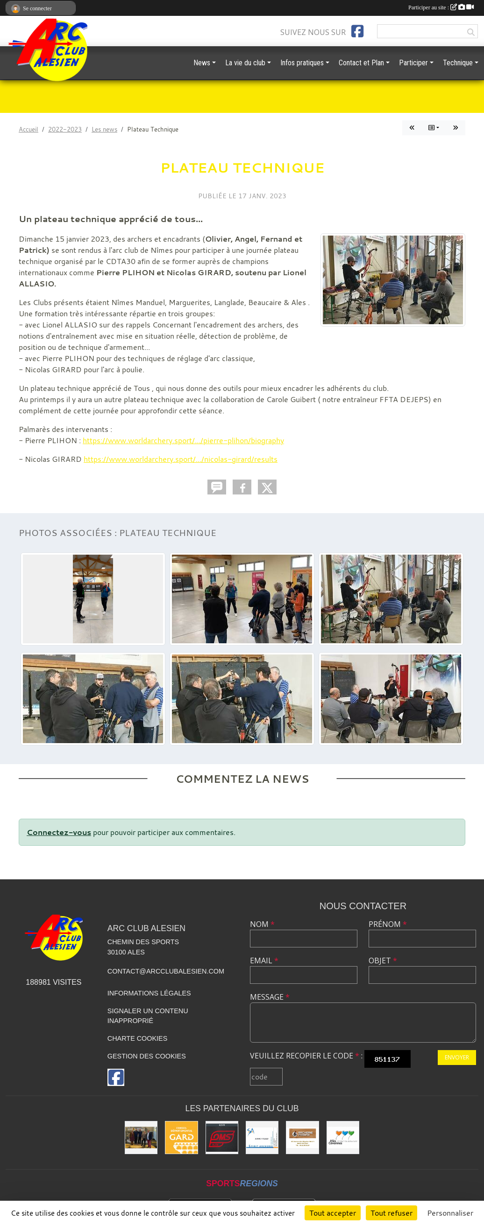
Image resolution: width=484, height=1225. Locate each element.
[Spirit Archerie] (262, 1137)
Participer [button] (413, 62)
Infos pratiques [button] (302, 62)
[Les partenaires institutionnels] (141, 1137)
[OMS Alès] (222, 1137)
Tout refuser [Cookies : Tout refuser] (391, 1213)
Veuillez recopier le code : (306, 1056)
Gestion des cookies (146, 1056)
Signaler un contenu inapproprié (147, 1016)
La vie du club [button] (245, 62)
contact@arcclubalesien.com (165, 971)
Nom (262, 924)
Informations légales (149, 993)
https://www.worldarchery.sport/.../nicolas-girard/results (181, 459)
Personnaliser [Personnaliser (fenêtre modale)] (450, 1213)
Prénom (388, 924)
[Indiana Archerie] (302, 1137)
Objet (383, 960)
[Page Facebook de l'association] (357, 31)
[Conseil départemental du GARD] (181, 1137)
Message (270, 997)
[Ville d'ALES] (343, 1137)
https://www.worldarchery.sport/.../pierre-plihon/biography (183, 440)
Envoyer (457, 1057)
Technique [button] (458, 62)
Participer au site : (441, 7)
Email (264, 960)
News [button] (201, 62)
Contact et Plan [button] (361, 62)
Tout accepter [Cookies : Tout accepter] (332, 1213)
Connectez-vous (59, 832)
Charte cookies (137, 1038)
